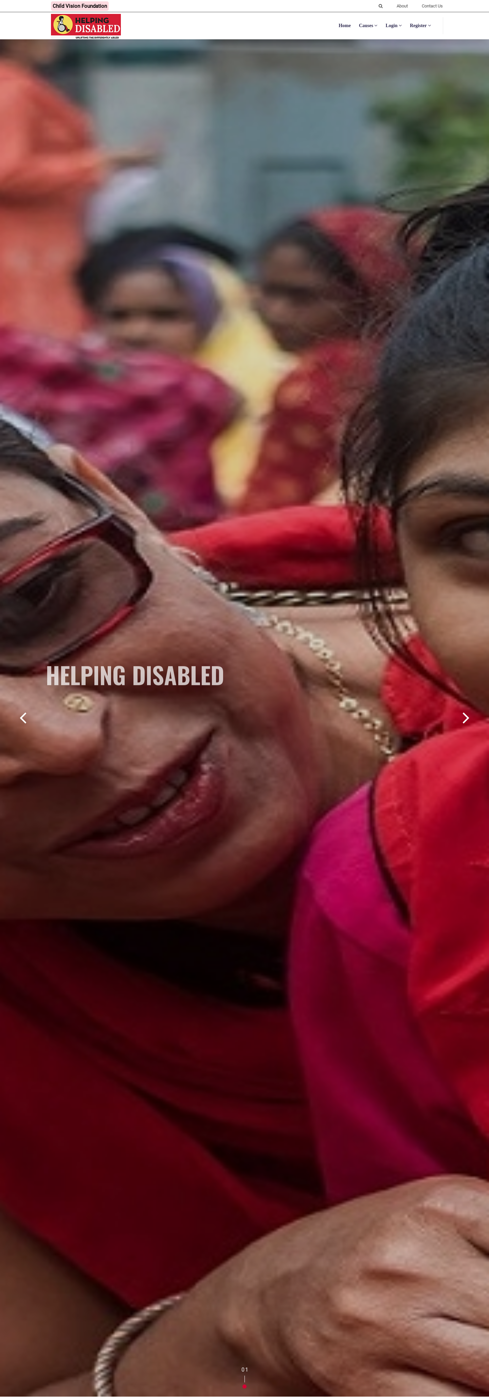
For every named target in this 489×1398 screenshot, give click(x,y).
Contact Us (432, 5)
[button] (244, 1386)
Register (420, 25)
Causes (368, 25)
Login (393, 25)
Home (345, 25)
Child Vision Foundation (80, 6)
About (402, 5)
